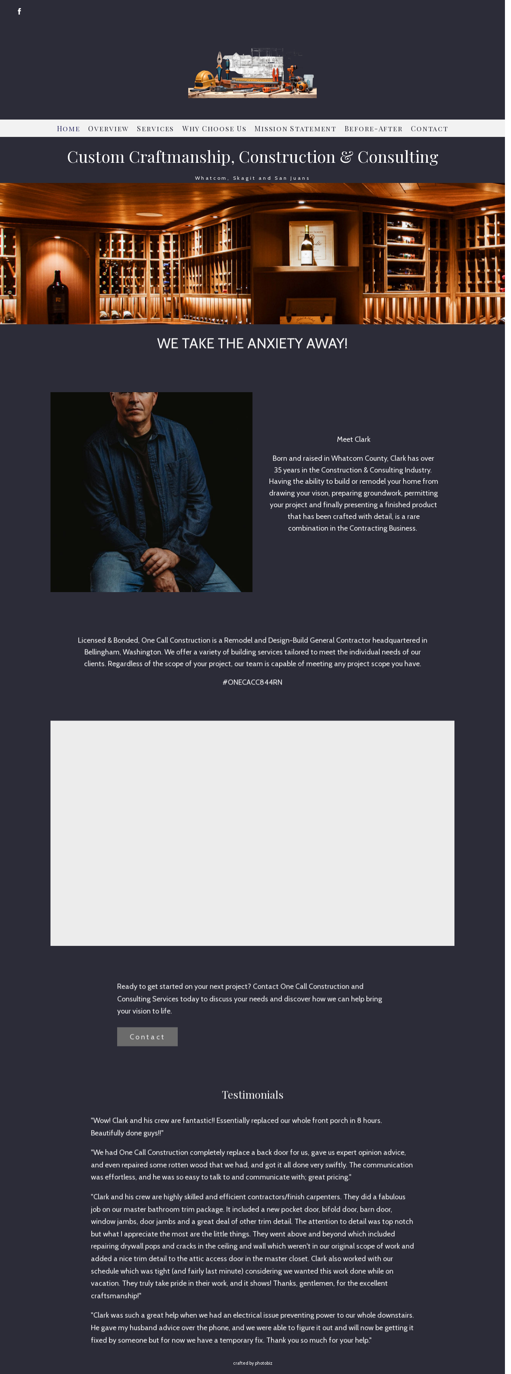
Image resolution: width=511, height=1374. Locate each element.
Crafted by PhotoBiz (252, 1363)
